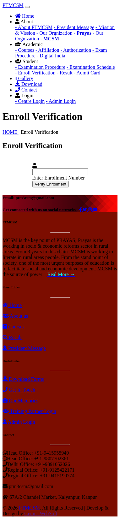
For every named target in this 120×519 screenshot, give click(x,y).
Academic (29, 44)
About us (15, 316)
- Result (65, 72)
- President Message (74, 27)
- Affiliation (47, 50)
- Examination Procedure (40, 67)
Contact (26, 89)
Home (24, 16)
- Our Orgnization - (63, 33)
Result (12, 337)
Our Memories (20, 400)
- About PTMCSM (33, 27)
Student (26, 61)
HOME (11, 132)
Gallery (24, 78)
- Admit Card (87, 72)
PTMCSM (13, 5)
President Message (24, 348)
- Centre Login (30, 101)
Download (28, 84)
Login (24, 95)
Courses (14, 326)
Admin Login (19, 422)
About (24, 21)
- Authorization (76, 50)
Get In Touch (19, 389)
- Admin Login (61, 101)
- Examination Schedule (91, 67)
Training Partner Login (29, 411)
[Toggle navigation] (27, 7)
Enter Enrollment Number (58, 177)
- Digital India (51, 55)
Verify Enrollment (51, 184)
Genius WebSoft (40, 513)
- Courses (24, 50)
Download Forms (23, 379)
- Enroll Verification (35, 72)
